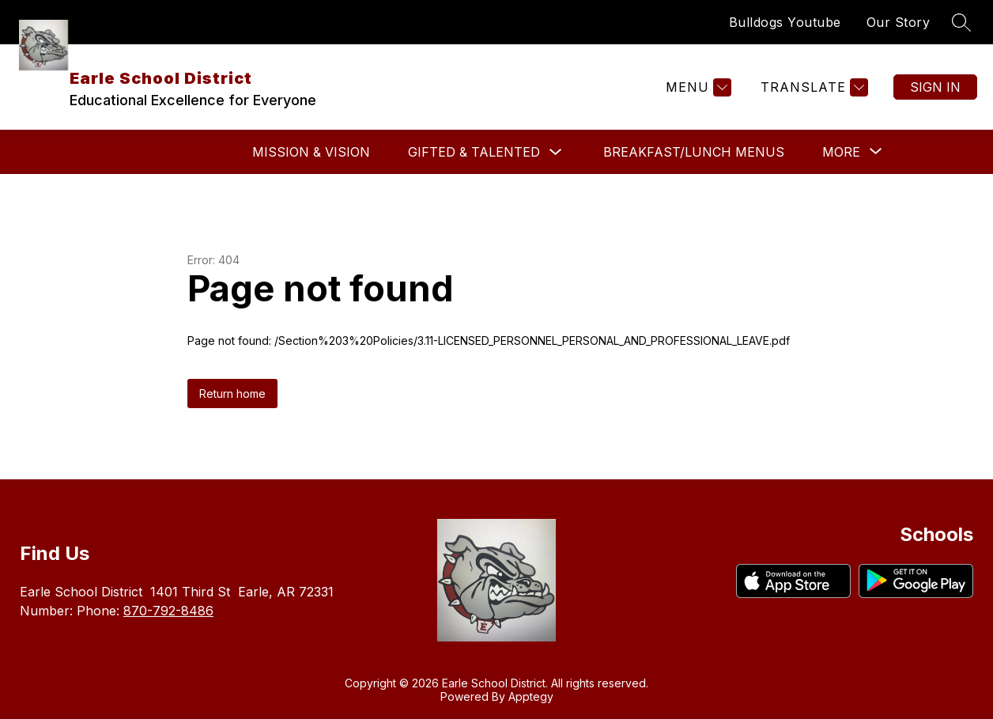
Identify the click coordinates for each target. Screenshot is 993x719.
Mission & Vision (311, 152)
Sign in (935, 87)
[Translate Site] (812, 87)
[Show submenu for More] (841, 151)
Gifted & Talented (474, 152)
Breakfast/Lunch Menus (693, 152)
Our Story (899, 22)
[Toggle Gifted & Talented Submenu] (555, 152)
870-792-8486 (168, 611)
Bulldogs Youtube (785, 22)
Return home (232, 393)
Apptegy (530, 696)
